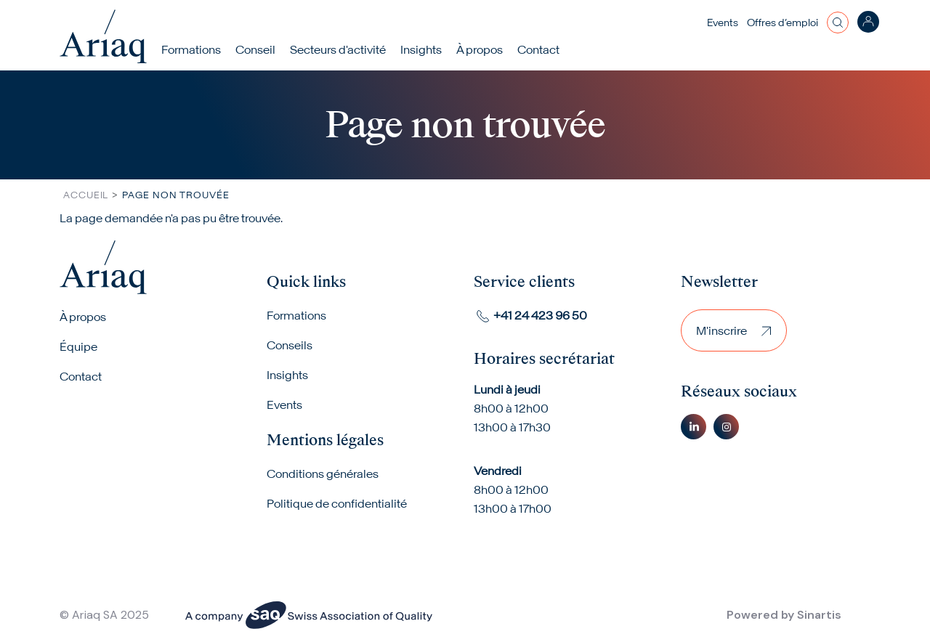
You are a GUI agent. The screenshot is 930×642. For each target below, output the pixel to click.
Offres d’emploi (782, 22)
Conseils (289, 345)
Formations (191, 49)
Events (722, 22)
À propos (83, 316)
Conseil (255, 49)
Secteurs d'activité (338, 49)
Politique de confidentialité (337, 503)
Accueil (85, 195)
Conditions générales (323, 473)
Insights (421, 49)
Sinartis (819, 614)
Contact (538, 49)
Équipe (78, 346)
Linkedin (693, 426)
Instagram (726, 426)
